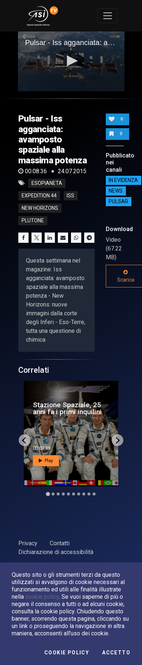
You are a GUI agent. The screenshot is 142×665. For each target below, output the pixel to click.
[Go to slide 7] (78, 494)
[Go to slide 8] (83, 494)
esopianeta (46, 183)
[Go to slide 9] (88, 494)
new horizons (40, 208)
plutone (33, 220)
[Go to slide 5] (68, 494)
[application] (71, 61)
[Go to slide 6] (73, 494)
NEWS (116, 191)
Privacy (27, 543)
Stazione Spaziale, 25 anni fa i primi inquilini (67, 408)
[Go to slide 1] (48, 494)
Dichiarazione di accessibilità (55, 552)
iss (70, 195)
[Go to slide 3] (58, 494)
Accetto (116, 652)
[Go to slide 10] (94, 494)
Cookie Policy (66, 652)
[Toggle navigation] (107, 15)
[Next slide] (117, 440)
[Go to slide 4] (63, 494)
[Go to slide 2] (53, 494)
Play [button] (46, 460)
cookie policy (42, 596)
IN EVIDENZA (123, 180)
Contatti (60, 543)
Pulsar (118, 202)
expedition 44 (39, 195)
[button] (71, 61)
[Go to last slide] (24, 440)
